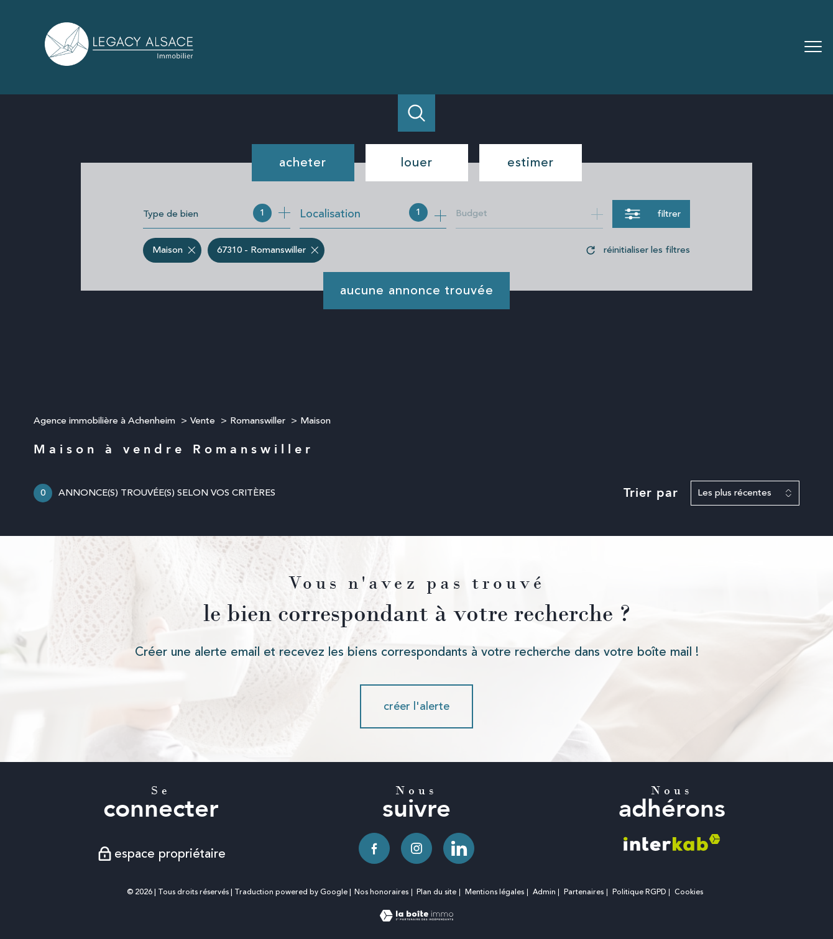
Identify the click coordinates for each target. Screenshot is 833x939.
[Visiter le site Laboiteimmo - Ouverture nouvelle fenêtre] (416, 918)
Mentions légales (494, 892)
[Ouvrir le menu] (813, 47)
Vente (202, 421)
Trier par (651, 493)
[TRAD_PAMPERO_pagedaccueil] (120, 62)
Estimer (530, 162)
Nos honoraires (381, 892)
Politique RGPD (639, 892)
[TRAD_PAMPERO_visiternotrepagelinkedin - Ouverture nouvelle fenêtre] (458, 848)
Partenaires (584, 892)
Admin (544, 892)
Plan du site (436, 892)
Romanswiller (257, 421)
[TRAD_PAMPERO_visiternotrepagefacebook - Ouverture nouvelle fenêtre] (374, 848)
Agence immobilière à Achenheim (104, 421)
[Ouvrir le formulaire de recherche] (651, 214)
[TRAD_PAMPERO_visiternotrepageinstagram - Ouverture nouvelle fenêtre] (416, 848)
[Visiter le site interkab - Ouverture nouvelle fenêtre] (672, 842)
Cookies (688, 892)
